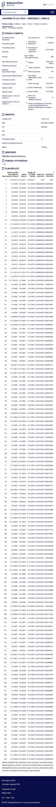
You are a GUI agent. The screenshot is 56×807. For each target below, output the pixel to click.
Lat (44, 5)
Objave (4, 28)
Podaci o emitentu (40, 24)
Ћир (48, 5)
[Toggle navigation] (52, 12)
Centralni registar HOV (11, 784)
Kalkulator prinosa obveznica (13, 156)
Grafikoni (17, 24)
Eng (52, 5)
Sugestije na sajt (8, 789)
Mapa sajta (6, 793)
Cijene (24, 24)
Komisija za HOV (8, 780)
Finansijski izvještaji (15, 28)
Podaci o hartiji (7, 24)
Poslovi (30, 24)
